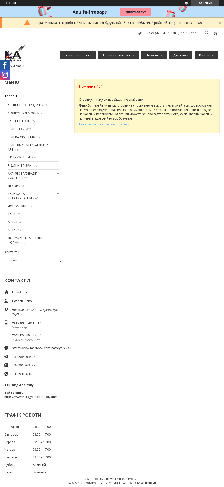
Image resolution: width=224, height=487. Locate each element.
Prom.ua (133, 479)
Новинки (152, 55)
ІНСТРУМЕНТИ (19, 157)
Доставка (180, 55)
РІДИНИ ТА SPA (19, 165)
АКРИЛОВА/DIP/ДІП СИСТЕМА (22, 175)
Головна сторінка (78, 55)
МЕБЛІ (12, 222)
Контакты (11, 252)
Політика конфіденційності (138, 483)
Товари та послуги (116, 55)
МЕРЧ (12, 230)
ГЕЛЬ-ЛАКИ (16, 129)
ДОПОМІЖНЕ (17, 206)
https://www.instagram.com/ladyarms (31, 397)
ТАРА (12, 214)
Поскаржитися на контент (101, 483)
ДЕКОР (13, 186)
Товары (10, 96)
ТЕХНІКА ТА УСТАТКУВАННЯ (20, 196)
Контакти (206, 55)
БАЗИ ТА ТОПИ (19, 121)
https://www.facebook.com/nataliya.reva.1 (37, 348)
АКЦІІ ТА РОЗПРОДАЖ (24, 105)
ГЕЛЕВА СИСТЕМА (21, 137)
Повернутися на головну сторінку (104, 124)
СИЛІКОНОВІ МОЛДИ (24, 113)
